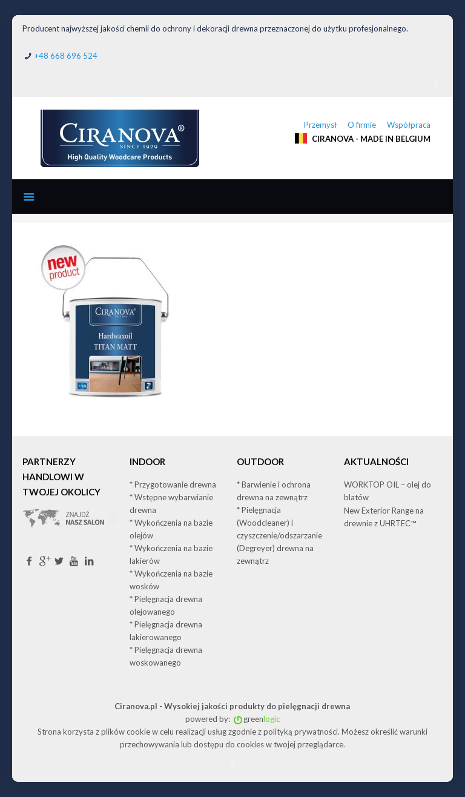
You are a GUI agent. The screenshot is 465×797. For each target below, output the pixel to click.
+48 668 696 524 (66, 56)
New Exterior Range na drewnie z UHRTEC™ (384, 517)
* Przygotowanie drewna (173, 484)
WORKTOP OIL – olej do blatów (387, 491)
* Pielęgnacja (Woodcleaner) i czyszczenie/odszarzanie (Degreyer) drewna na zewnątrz (279, 535)
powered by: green (232, 719)
